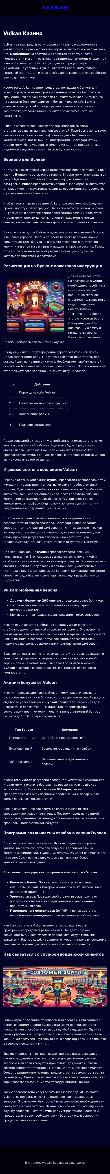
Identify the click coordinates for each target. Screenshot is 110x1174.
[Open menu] (5, 8)
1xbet (32, 106)
